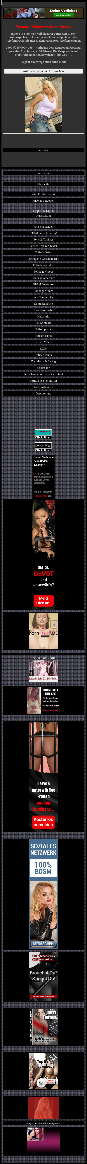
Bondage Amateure (43, 278)
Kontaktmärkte (43, 303)
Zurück (43, 150)
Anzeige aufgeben (43, 200)
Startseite (43, 184)
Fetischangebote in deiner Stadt (43, 374)
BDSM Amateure (43, 284)
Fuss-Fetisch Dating (43, 361)
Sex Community (43, 297)
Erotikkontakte (43, 310)
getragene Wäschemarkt (43, 258)
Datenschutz (43, 393)
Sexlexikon (43, 368)
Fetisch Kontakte (43, 265)
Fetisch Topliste (43, 239)
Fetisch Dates (43, 252)
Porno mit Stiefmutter (43, 380)
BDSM (43, 348)
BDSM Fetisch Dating (43, 233)
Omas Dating (44, 215)
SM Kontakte (43, 323)
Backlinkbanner (43, 387)
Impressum (43, 173)
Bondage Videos (43, 271)
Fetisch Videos (44, 342)
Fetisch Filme (43, 335)
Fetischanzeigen (43, 226)
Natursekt (43, 316)
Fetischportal (43, 329)
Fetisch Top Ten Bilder (43, 246)
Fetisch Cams (43, 355)
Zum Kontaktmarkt (43, 194)
